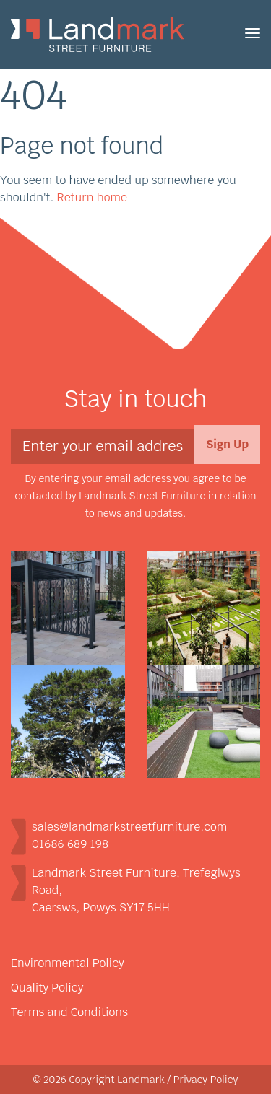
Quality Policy (47, 987)
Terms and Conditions (69, 1012)
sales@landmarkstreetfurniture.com (129, 826)
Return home (92, 197)
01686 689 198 (70, 844)
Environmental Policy (67, 963)
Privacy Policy (205, 1079)
